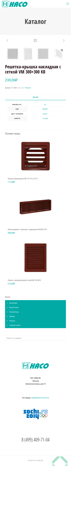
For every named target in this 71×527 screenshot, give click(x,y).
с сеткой (45, 180)
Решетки (28, 149)
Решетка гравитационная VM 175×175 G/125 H (23, 239)
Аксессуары (13, 364)
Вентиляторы (14, 368)
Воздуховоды (14, 373)
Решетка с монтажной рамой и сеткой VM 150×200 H (24, 341)
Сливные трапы (14, 386)
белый (45, 175)
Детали (35, 158)
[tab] (35, 158)
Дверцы (12, 377)
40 (45, 166)
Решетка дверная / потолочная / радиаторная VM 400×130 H (27, 290)
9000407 (45, 170)
